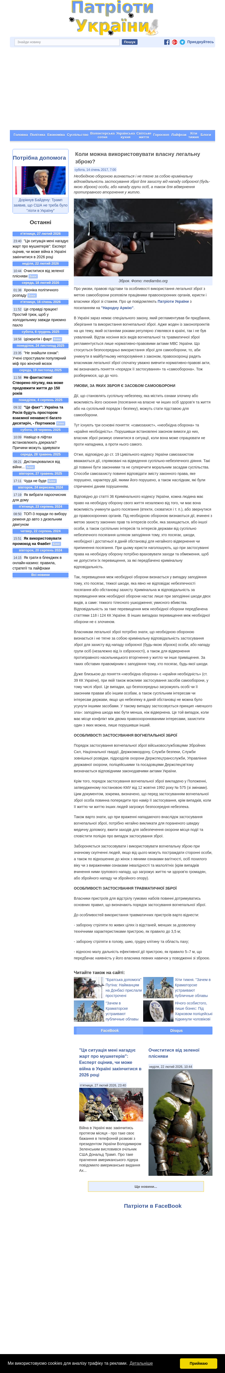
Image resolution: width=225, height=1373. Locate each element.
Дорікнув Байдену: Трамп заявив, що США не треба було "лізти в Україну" (41, 205)
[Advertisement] (112, 90)
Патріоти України (173, 301)
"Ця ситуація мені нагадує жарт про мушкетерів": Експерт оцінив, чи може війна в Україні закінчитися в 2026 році (110, 1062)
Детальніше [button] (141, 1363)
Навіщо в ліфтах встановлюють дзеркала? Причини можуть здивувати (36, 442)
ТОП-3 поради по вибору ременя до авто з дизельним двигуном (40, 519)
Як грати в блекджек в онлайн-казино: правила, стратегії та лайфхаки (37, 562)
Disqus (176, 1030)
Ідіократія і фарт (38, 339)
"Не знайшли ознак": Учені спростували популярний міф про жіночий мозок (39, 358)
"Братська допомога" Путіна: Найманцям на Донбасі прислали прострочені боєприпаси (124, 990)
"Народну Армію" (117, 308)
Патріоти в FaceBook (153, 1206)
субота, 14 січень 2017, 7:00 (95, 170)
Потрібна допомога (39, 158)
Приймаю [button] (199, 1363)
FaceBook (110, 1030)
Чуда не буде (35, 481)
